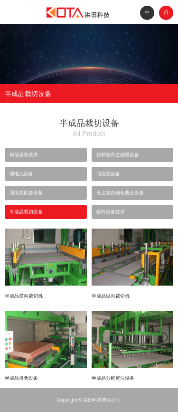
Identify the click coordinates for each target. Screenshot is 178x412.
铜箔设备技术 (23, 154)
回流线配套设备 (26, 192)
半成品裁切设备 (26, 211)
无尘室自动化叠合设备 (120, 192)
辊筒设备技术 (110, 211)
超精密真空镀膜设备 (117, 154)
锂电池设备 (21, 173)
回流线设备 (108, 173)
